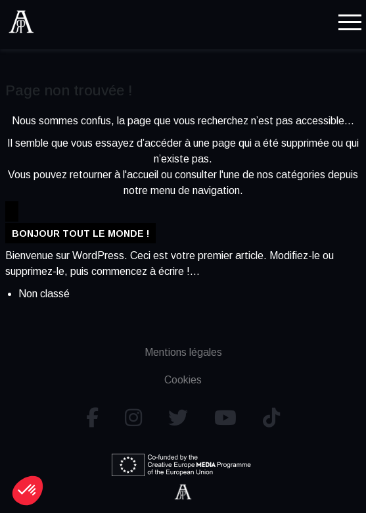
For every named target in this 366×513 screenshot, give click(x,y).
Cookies (183, 379)
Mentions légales (183, 352)
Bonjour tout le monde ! (80, 233)
